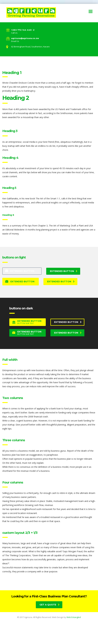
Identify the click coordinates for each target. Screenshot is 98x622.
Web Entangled (74, 617)
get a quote (50, 604)
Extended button (19, 270)
